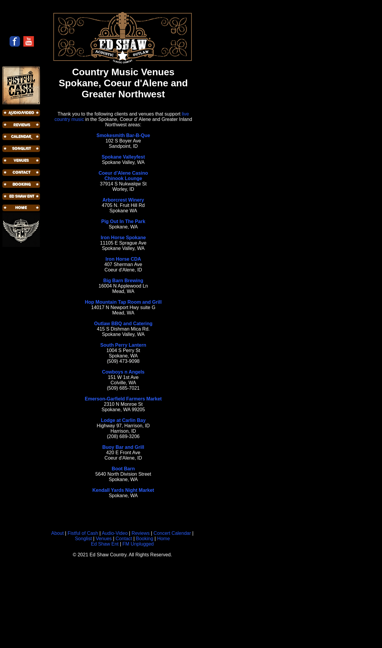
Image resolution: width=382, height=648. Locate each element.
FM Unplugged (138, 543)
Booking (144, 538)
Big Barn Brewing (123, 280)
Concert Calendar (172, 533)
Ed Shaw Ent (105, 543)
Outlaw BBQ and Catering (123, 323)
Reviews (141, 533)
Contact (123, 538)
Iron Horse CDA (123, 259)
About (57, 533)
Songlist (83, 538)
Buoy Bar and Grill (123, 447)
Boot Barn (123, 468)
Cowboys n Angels (123, 371)
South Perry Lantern (123, 345)
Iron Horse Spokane (123, 237)
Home (163, 538)
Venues (104, 538)
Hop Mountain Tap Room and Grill (123, 302)
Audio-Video (114, 533)
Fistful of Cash (82, 533)
